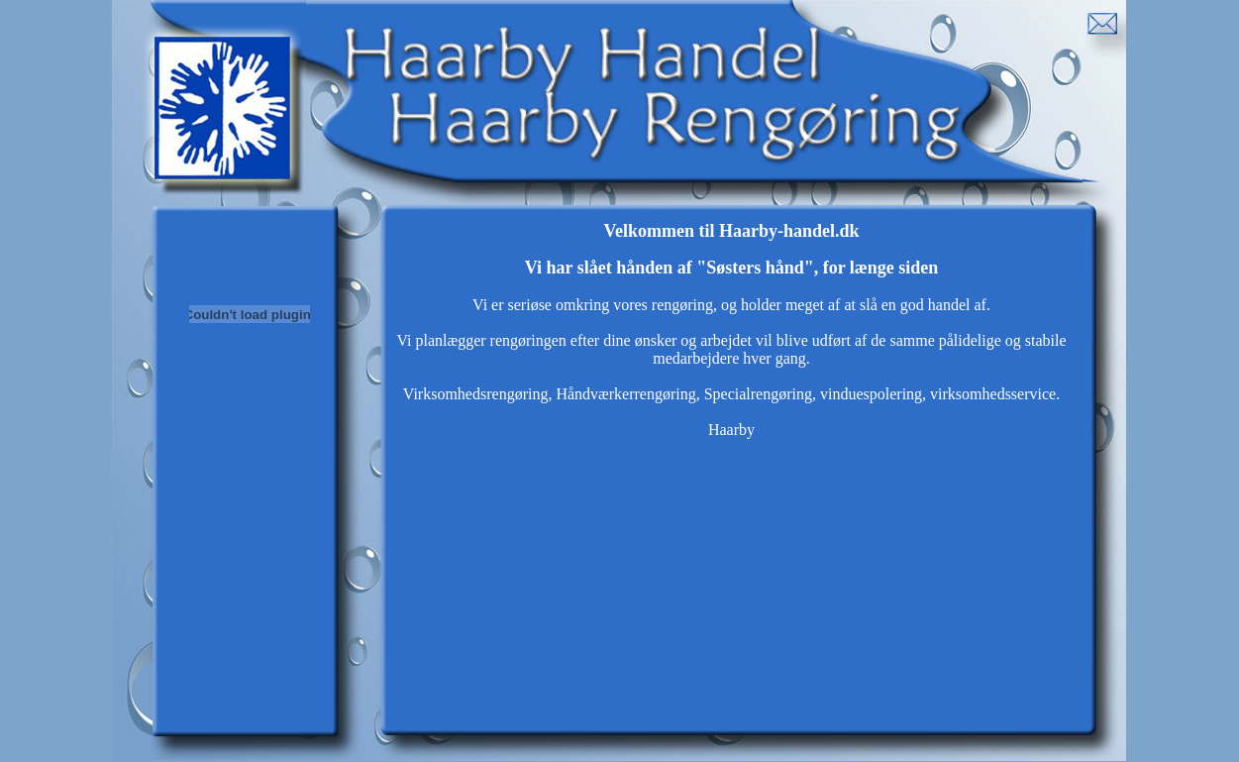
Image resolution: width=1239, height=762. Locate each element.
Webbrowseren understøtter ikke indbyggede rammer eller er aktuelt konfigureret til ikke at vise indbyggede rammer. (731, 472)
